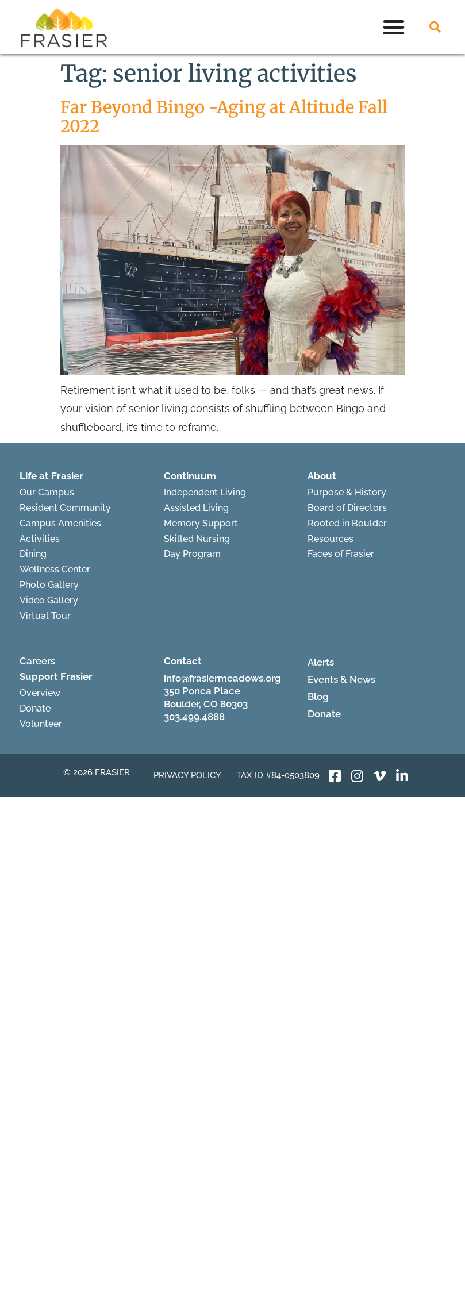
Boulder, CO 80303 (206, 704)
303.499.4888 (194, 716)
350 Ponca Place (202, 691)
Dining (33, 553)
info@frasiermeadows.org (222, 678)
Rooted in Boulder (347, 523)
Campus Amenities (60, 523)
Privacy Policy (187, 775)
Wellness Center (55, 569)
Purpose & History (347, 492)
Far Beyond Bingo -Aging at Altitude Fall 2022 (223, 117)
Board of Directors (347, 507)
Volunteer (41, 723)
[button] (393, 27)
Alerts (321, 662)
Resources (330, 538)
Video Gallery (49, 600)
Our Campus (47, 492)
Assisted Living (196, 507)
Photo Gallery (49, 584)
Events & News (341, 679)
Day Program (192, 553)
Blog (318, 696)
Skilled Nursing (197, 538)
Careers (37, 661)
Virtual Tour (45, 615)
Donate (35, 708)
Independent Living (205, 492)
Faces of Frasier (341, 553)
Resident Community (65, 507)
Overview (40, 692)
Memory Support (201, 523)
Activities (40, 538)
